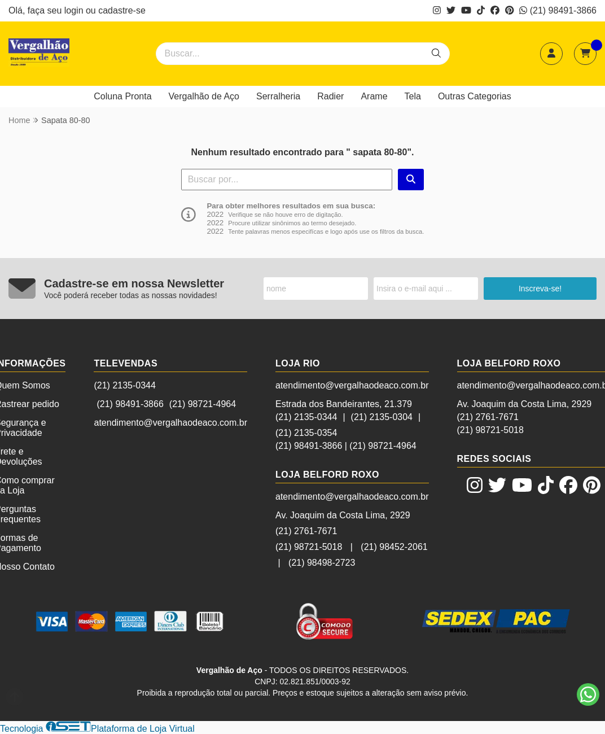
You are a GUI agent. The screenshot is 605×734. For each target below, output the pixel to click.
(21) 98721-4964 (202, 404)
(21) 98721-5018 (308, 547)
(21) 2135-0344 (124, 385)
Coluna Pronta (122, 96)
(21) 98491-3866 (558, 10)
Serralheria (278, 96)
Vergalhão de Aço (204, 96)
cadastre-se (122, 10)
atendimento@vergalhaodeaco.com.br (170, 422)
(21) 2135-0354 (306, 433)
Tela (413, 96)
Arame (374, 96)
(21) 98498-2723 (321, 562)
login (75, 10)
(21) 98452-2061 (394, 547)
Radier (330, 96)
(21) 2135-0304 (382, 417)
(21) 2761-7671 (306, 531)
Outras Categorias (474, 96)
